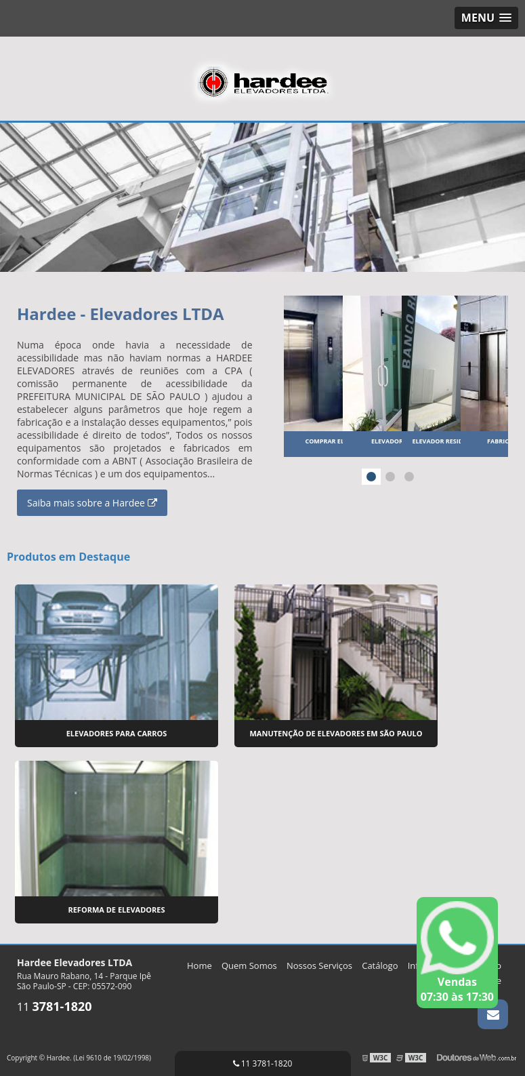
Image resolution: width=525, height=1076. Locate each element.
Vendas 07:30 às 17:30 (457, 952)
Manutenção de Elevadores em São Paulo (335, 733)
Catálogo (380, 965)
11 (54, 1006)
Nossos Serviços (319, 965)
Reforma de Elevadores (116, 909)
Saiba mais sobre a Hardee (92, 502)
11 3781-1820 (263, 1063)
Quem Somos (249, 965)
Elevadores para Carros (116, 733)
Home (199, 965)
